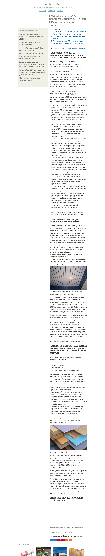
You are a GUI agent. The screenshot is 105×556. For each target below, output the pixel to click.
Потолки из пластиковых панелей (74, 527)
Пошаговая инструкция (55, 532)
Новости (51, 11)
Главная (42, 11)
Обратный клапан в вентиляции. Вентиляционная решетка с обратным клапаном (31, 56)
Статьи (60, 11)
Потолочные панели (67, 532)
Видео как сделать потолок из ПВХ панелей (69, 48)
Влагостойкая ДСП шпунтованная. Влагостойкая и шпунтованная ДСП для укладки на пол (32, 72)
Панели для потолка (66, 530)
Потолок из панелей (77, 530)
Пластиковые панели (55, 530)
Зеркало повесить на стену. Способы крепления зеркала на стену (31, 36)
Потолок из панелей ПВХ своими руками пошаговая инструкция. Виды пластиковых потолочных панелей (68, 43)
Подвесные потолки (60, 527)
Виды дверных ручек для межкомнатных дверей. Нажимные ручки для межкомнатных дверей (32, 64)
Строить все (52, 3)
